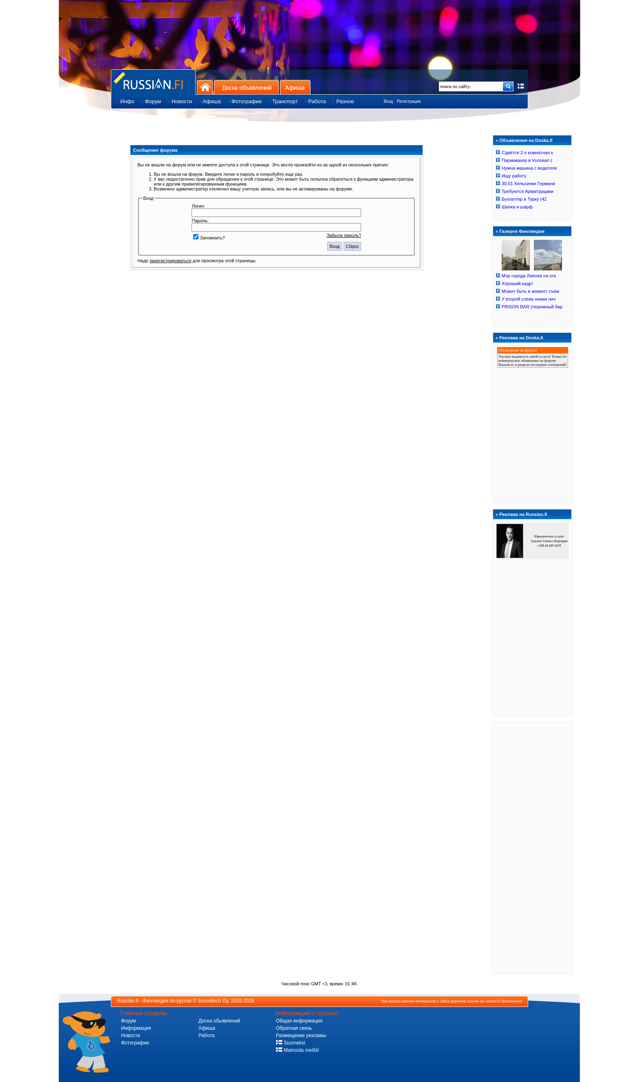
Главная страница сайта (153, 81)
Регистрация (409, 101)
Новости (130, 1035)
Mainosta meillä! (297, 1050)
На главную (205, 87)
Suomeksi (290, 1043)
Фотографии (135, 1043)
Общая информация (299, 1021)
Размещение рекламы (301, 1035)
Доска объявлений (246, 87)
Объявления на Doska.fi (526, 140)
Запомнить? (209, 237)
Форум (128, 1021)
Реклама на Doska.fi (521, 337)
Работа (206, 1035)
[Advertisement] (532, 847)
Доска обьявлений (219, 1021)
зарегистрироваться (170, 260)
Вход (388, 101)
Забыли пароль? (344, 235)
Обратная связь (294, 1028)
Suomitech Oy (213, 1001)
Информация (136, 1028)
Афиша (295, 87)
